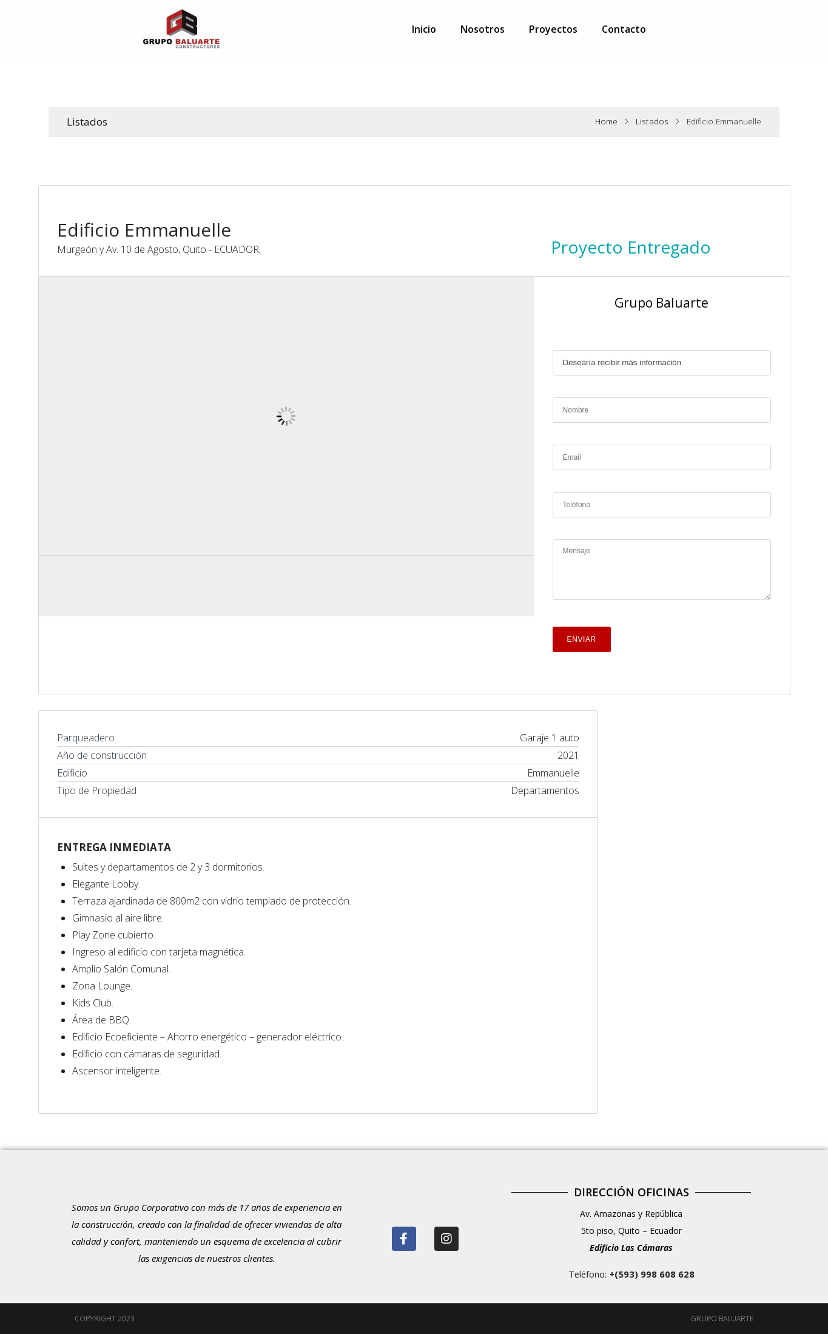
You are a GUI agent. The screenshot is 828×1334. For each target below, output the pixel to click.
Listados (652, 121)
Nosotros (482, 29)
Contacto (624, 29)
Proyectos (553, 29)
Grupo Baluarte (661, 302)
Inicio (424, 29)
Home (606, 121)
